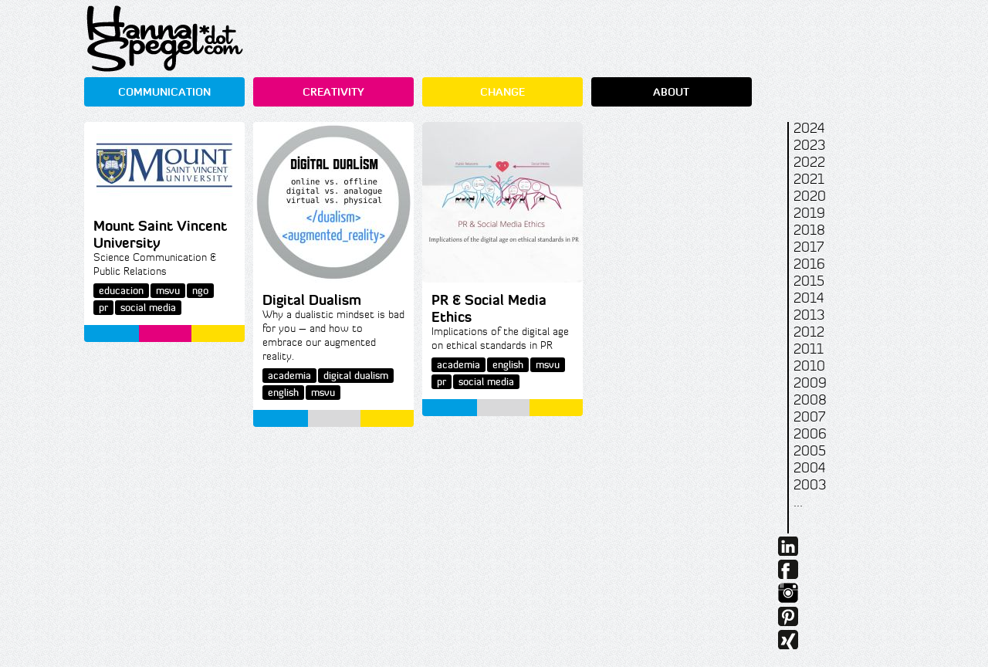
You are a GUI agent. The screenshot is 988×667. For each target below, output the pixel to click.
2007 (809, 416)
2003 (809, 484)
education (121, 290)
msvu (168, 290)
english (283, 392)
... (798, 501)
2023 (809, 145)
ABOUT (671, 92)
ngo (200, 290)
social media (148, 307)
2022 (809, 162)
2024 (808, 128)
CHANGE (502, 92)
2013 (808, 314)
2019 (809, 213)
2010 (809, 365)
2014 (808, 297)
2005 (809, 450)
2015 (808, 281)
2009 (810, 382)
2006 (810, 433)
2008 (810, 399)
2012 (808, 331)
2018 (809, 230)
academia (289, 375)
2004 (809, 467)
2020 (809, 196)
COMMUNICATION (164, 92)
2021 (808, 179)
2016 (809, 264)
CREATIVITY (333, 92)
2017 (808, 247)
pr (103, 307)
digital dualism (355, 375)
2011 (808, 348)
